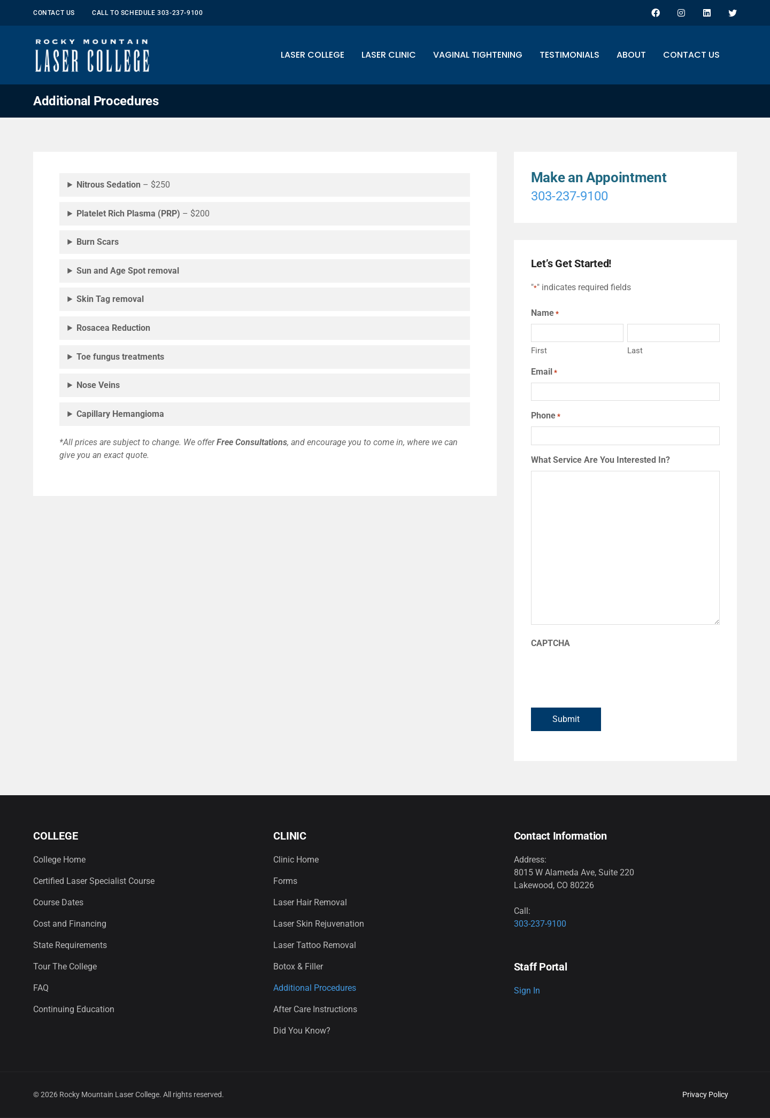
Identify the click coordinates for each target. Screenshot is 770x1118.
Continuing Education (73, 1009)
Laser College (312, 55)
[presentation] (612, 675)
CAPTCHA (550, 643)
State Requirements (70, 945)
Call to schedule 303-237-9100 (147, 13)
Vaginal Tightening (477, 55)
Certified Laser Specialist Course (94, 881)
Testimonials (569, 55)
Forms (285, 881)
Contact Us (54, 13)
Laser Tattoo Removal (314, 945)
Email (544, 372)
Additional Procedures (314, 988)
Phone (545, 416)
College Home (59, 860)
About (631, 55)
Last (635, 350)
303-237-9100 (569, 196)
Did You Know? (301, 1031)
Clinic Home (296, 860)
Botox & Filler (298, 966)
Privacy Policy (705, 1094)
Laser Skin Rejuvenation (318, 924)
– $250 (123, 185)
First (539, 350)
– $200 (143, 213)
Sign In (527, 990)
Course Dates (58, 902)
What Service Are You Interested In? (600, 460)
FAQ (41, 988)
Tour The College (65, 966)
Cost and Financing (69, 924)
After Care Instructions (315, 1009)
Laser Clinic (388, 55)
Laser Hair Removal (310, 902)
